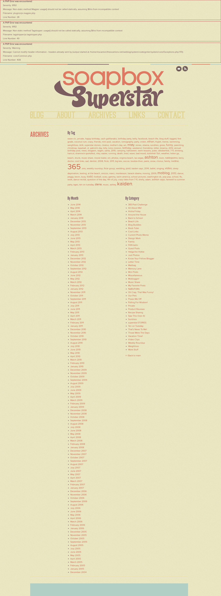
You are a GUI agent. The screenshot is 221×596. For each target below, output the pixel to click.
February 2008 (77, 444)
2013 (173, 173)
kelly (134, 138)
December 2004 (78, 572)
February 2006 (77, 525)
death (120, 153)
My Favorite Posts (136, 285)
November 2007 (78, 454)
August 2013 (76, 231)
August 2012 (76, 272)
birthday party (124, 138)
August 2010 (76, 343)
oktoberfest (163, 150)
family (167, 161)
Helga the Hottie (136, 252)
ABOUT (66, 115)
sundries (154, 145)
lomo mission (114, 148)
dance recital (79, 179)
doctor (71, 161)
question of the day (96, 179)
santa (107, 150)
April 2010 (75, 356)
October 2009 (77, 376)
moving (146, 173)
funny (169, 144)
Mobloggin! (133, 279)
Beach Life (133, 221)
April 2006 (75, 518)
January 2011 (76, 326)
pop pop (167, 177)
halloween (131, 150)
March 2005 (76, 562)
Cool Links (133, 231)
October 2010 (77, 336)
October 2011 (76, 295)
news (84, 150)
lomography (127, 142)
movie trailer (100, 158)
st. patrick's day (94, 148)
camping (121, 150)
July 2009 (75, 386)
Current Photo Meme (138, 235)
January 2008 (77, 447)
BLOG (37, 115)
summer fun (153, 153)
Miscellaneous (135, 275)
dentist (93, 161)
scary (104, 177)
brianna (163, 148)
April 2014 (75, 211)
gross (162, 145)
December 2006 (78, 491)
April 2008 (75, 437)
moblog (163, 173)
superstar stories (93, 145)
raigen (100, 150)
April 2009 (75, 397)
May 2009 (75, 393)
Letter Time (133, 262)
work (70, 179)
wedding (120, 168)
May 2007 (75, 474)
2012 (170, 148)
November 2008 (78, 413)
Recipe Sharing (135, 312)
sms (84, 168)
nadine (175, 161)
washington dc (154, 177)
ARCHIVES (102, 115)
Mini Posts (133, 272)
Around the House (137, 214)
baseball (82, 148)
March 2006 (76, 521)
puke (154, 150)
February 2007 (77, 484)
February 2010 (77, 363)
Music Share (134, 282)
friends (97, 142)
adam (148, 179)
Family (131, 241)
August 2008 (76, 424)
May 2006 (75, 515)
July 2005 (75, 548)
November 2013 (78, 225)
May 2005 (75, 555)
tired (126, 153)
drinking (179, 150)
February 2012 (77, 285)
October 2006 (77, 498)
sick (81, 145)
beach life (153, 138)
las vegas (138, 158)
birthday (126, 148)
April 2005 (75, 558)
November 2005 (78, 535)
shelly (141, 179)
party (136, 142)
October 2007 (77, 457)
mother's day (116, 145)
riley (98, 153)
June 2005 (75, 552)
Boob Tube (133, 228)
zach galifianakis (109, 138)
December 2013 (78, 221)
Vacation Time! (135, 336)
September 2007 (78, 461)
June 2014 (75, 204)
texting (83, 173)
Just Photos (134, 255)
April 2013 (75, 245)
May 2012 (75, 279)
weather (165, 153)
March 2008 (76, 440)
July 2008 (75, 427)
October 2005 (77, 538)
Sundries (132, 319)
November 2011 (77, 292)
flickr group (109, 168)
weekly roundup (95, 168)
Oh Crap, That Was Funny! (141, 292)
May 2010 (75, 353)
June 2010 (75, 349)
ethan (150, 141)
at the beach (94, 173)
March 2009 (76, 400)
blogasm (92, 150)
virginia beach (126, 158)
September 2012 (78, 268)
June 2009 (75, 390)
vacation (116, 142)
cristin (143, 142)
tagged (173, 138)
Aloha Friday (134, 211)
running (112, 153)
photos (114, 158)
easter (104, 153)
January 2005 (77, 569)
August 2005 (76, 545)
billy (105, 148)
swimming (175, 142)
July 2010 (75, 346)
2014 (146, 168)
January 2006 (77, 528)
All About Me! (135, 208)
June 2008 (75, 430)
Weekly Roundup (136, 343)
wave (132, 153)
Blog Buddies (134, 225)
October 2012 (77, 265)
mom (161, 158)
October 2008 (77, 417)
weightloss (73, 145)
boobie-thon (137, 161)
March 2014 (76, 214)
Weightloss (133, 346)
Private (131, 306)
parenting (179, 145)
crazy (90, 142)
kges (75, 184)
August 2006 (76, 505)
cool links (79, 161)
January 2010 (76, 366)
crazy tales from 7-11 (127, 179)
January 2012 (76, 289)
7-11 (172, 150)
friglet (158, 142)
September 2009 (78, 380)
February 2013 (77, 252)
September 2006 (78, 501)
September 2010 (78, 339)
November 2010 (78, 333)
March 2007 (76, 481)
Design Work (134, 238)
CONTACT (171, 115)
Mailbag (132, 265)
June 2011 (75, 309)
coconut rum (80, 142)
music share (87, 158)
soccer (126, 161)
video (168, 168)
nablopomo (171, 157)
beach (71, 158)
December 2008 (78, 410)
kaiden (124, 183)
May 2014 (75, 208)
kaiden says (137, 168)
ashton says (158, 179)
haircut (71, 153)
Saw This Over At (136, 316)
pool (128, 168)
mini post (106, 142)
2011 (112, 161)
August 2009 (76, 383)
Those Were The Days (139, 333)
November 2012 (78, 262)
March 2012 (76, 282)
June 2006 (75, 511)
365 (74, 166)
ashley (113, 184)
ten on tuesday (86, 184)
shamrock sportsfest (85, 153)
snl (109, 158)
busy (83, 177)
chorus (159, 161)
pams (146, 161)
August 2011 (76, 302)
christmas (72, 148)
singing (160, 168)
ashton (151, 157)
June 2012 (75, 275)
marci (112, 173)
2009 (153, 173)
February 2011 (77, 322)
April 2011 (75, 316)
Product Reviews (136, 309)
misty (130, 145)
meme (165, 142)
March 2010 (76, 359)
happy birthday (92, 138)
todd (90, 176)
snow (152, 161)
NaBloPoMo (134, 289)
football (97, 177)
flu (181, 177)
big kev (118, 161)
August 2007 (76, 464)
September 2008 (78, 420)
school (175, 177)
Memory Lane (135, 268)
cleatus (105, 145)
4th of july (112, 179)
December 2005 (78, 532)
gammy (111, 177)
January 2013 (76, 255)
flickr (106, 161)
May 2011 (74, 312)
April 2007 (75, 478)
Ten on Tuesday (135, 326)
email (179, 69)
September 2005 (78, 542)
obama (145, 145)
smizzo (104, 173)
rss (185, 69)
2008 (100, 161)
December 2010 (78, 329)
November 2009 (78, 373)
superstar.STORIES (137, 322)
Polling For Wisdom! (138, 302)
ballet (152, 168)
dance (180, 173)
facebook (142, 138)
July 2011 (74, 306)
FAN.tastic (133, 245)
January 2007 (77, 488)
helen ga (174, 153)
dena (98, 184)
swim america (123, 177)
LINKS (137, 115)
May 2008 (75, 434)
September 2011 (78, 299)
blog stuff (163, 138)
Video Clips (134, 339)
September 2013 (78, 228)
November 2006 (78, 494)
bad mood (141, 153)
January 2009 (77, 407)
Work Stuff (133, 349)
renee (138, 145)
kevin (77, 177)
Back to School (135, 218)
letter (156, 148)
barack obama (134, 173)
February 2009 (77, 403)
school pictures (138, 177)
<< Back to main (133, 355)
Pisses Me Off (135, 299)
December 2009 (78, 370)
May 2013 (75, 241)
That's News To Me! (137, 329)
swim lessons (144, 150)
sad (87, 161)
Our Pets (132, 295)
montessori (121, 173)
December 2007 (78, 451)
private (80, 138)
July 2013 (75, 235)
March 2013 (76, 248)
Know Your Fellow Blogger (141, 258)
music (106, 184)
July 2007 (75, 467)
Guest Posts (134, 248)
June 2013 (75, 238)
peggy (71, 177)
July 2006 (75, 508)
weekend (137, 148)
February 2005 (77, 565)
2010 (113, 150)
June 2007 (75, 471)
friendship (148, 148)
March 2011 (75, 319)
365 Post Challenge (137, 204)
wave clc (72, 138)
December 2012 (78, 258)
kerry (181, 158)
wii (124, 145)
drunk (77, 158)
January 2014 (76, 218)
